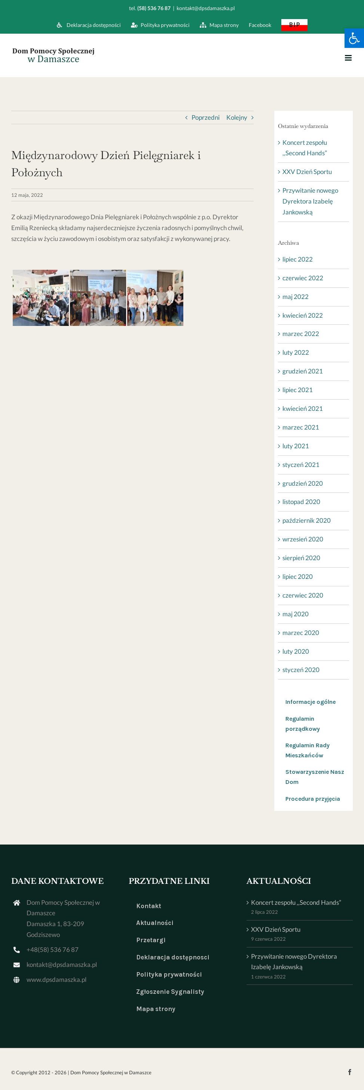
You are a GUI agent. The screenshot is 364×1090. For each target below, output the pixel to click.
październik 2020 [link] (306, 520)
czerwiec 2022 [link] (302, 278)
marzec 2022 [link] (300, 334)
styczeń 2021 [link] (300, 464)
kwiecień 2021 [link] (302, 408)
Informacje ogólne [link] (310, 701)
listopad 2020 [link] (301, 502)
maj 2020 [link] (295, 614)
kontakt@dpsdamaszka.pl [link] (206, 8)
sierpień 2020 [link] (301, 558)
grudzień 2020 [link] (302, 483)
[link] (354, 38)
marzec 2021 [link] (300, 427)
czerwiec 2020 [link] (302, 595)
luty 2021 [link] (295, 446)
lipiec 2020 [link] (297, 576)
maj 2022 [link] (295, 296)
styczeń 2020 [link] (300, 670)
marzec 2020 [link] (300, 632)
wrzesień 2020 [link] (302, 539)
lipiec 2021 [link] (297, 390)
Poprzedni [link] (206, 117)
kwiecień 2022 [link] (302, 315)
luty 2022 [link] (295, 352)
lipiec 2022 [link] (297, 259)
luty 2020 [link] (295, 651)
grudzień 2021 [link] (302, 371)
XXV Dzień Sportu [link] (307, 171)
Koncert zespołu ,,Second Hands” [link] (296, 902)
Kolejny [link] (236, 117)
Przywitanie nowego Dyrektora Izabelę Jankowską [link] (310, 201)
